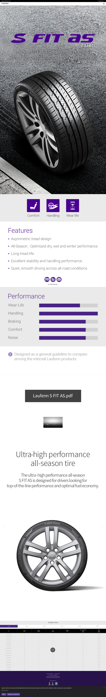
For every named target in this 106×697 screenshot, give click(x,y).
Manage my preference (13, 694)
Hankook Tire (100, 1)
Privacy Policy (57, 673)
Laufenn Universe (49, 673)
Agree (3, 694)
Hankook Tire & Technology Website (53, 676)
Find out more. (4, 690)
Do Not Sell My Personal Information (53, 677)
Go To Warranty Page (52, 284)
